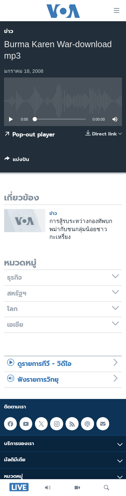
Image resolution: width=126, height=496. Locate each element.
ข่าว (8, 31)
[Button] (16, 160)
